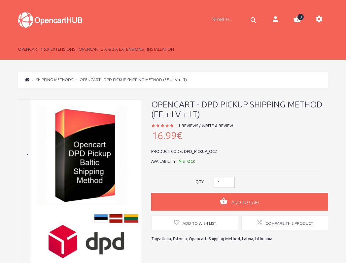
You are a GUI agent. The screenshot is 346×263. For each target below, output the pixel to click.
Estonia (180, 239)
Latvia (247, 239)
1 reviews (188, 126)
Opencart (198, 239)
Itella (166, 239)
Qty (199, 182)
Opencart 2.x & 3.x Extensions (111, 49)
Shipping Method (224, 239)
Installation (160, 49)
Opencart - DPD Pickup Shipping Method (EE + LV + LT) (133, 79)
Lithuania (263, 239)
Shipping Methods (54, 79)
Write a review (217, 126)
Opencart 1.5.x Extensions (46, 49)
